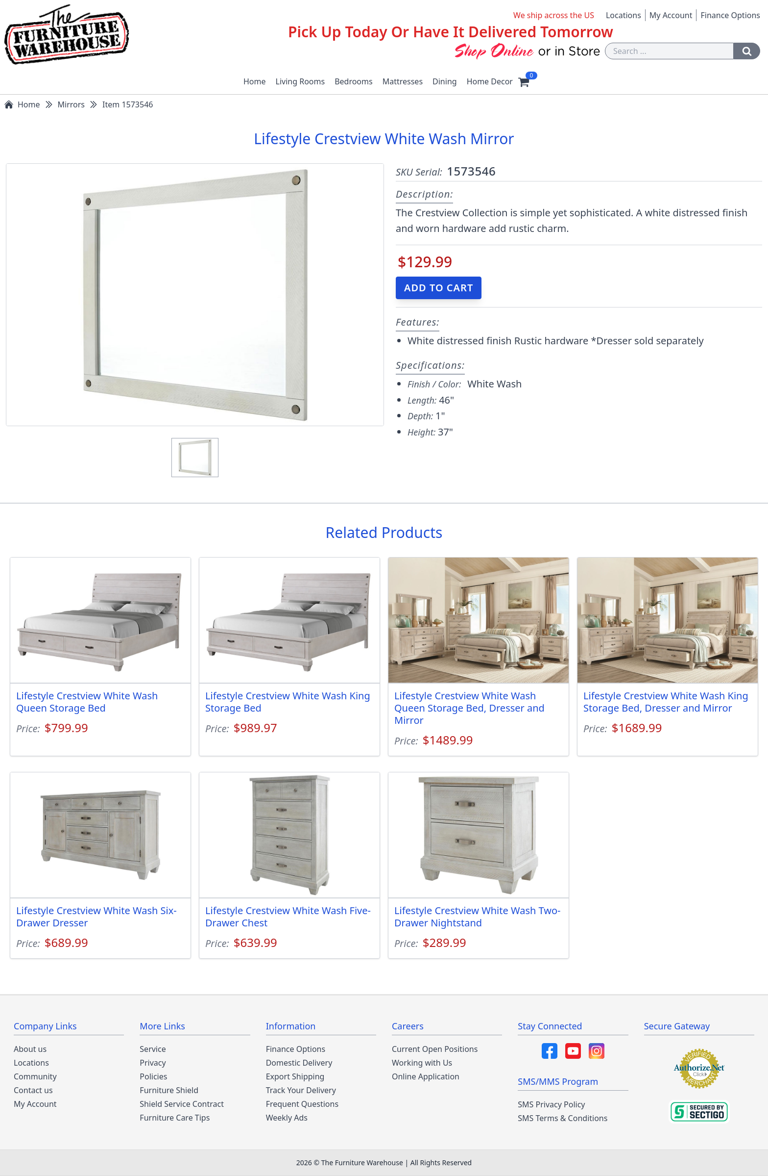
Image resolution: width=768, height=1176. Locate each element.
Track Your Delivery (301, 1090)
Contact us (33, 1090)
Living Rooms (300, 81)
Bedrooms (354, 81)
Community (35, 1076)
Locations (623, 15)
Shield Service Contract (182, 1104)
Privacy (153, 1062)
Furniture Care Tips (175, 1117)
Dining (444, 81)
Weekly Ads (287, 1117)
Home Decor (490, 81)
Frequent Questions (302, 1104)
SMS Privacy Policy (551, 1104)
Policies (153, 1076)
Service (153, 1049)
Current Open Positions (435, 1049)
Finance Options (730, 15)
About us (30, 1049)
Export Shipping (295, 1076)
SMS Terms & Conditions (562, 1118)
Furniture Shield (169, 1090)
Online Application (425, 1076)
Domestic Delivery (299, 1062)
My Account (671, 15)
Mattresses (403, 81)
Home (254, 81)
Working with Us (422, 1062)
